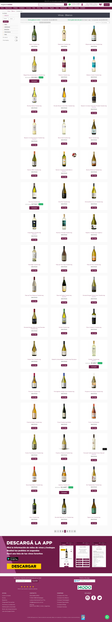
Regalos (52, 8)
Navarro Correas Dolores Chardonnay (34, 137)
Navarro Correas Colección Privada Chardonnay (94, 106)
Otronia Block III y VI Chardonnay (94, 201)
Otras (33, 8)
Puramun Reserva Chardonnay (64, 453)
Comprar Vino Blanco (63, 597)
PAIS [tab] (5, 34)
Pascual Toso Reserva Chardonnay (34, 295)
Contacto (82, 8)
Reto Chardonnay (34, 517)
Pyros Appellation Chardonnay (34, 485)
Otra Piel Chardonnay (64, 201)
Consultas (86, 5)
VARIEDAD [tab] (6, 27)
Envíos (4, 597)
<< (55, 531)
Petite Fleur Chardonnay (34, 359)
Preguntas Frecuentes (8, 602)
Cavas (57, 8)
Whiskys (15, 8)
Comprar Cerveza (62, 606)
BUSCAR (6, 21)
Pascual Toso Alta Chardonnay (64, 264)
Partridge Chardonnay (34, 264)
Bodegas (70, 8)
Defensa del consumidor (9, 606)
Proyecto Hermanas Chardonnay (94, 391)
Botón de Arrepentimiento (9, 609)
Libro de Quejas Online (8, 611)
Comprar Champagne (63, 600)
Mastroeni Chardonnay (64, 44)
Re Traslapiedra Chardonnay (94, 485)
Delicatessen (63, 8)
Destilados (21, 8)
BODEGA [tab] (6, 29)
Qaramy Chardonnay (64, 485)
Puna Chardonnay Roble (64, 422)
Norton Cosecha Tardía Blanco (64, 170)
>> (75, 531)
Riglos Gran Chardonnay (93, 517)
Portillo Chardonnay (93, 359)
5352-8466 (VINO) (91, 4)
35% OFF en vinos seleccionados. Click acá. (56, 1)
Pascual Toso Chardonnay (94, 264)
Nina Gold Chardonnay (64, 137)
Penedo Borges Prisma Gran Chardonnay (94, 295)
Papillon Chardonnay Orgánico (94, 232)
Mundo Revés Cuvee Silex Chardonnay (64, 106)
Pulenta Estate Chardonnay (34, 422)
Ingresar (106, 4)
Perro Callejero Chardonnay (93, 327)
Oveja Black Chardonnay (34, 232)
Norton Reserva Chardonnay (94, 170)
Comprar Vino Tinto (62, 595)
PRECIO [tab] (6, 15)
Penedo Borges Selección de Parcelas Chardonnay (34, 328)
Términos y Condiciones (8, 604)
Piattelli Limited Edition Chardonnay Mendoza (64, 359)
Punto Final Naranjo (93, 422)
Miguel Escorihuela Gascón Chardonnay (34, 75)
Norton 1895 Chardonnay (34, 170)
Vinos (2, 8)
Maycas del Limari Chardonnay (94, 44)
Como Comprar (6, 595)
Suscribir (35, 581)
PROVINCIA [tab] (6, 32)
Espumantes (8, 8)
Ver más (34, 50)
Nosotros (4, 600)
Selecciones (45, 8)
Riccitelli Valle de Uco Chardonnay (64, 517)
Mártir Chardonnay (34, 44)
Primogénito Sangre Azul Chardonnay (64, 391)
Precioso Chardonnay (34, 391)
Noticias (77, 8)
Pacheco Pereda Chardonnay (64, 232)
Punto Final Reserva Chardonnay (34, 453)
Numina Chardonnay (34, 201)
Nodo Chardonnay (94, 137)
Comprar (34, 81)
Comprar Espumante (63, 602)
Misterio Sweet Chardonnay (93, 75)
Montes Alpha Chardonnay (34, 106)
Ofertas (38, 8)
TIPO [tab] (5, 24)
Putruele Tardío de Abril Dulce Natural (93, 453)
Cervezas (28, 8)
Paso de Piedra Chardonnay (64, 295)
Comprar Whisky (61, 604)
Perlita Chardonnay (64, 327)
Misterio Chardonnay (64, 75)
